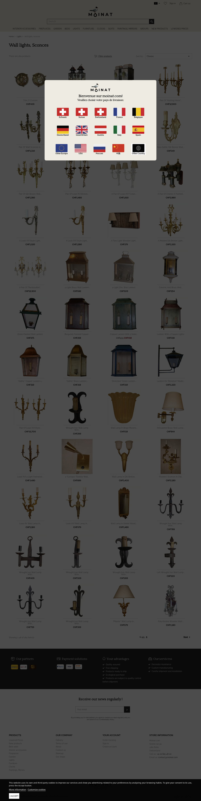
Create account (110, 747)
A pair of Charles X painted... (171, 194)
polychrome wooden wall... (170, 621)
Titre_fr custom (30, 100)
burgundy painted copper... (77, 334)
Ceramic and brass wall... (171, 287)
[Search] (100, 21)
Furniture (13, 763)
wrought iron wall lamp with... (77, 429)
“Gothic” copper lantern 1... (30, 381)
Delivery (59, 740)
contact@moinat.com (168, 757)
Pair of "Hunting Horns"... (171, 100)
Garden (12, 757)
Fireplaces (13, 753)
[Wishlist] (164, 3)
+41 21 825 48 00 (164, 754)
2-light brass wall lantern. (77, 287)
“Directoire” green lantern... (124, 381)
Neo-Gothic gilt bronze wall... (170, 147)
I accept (14, 796)
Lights (12, 760)
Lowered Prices (16, 740)
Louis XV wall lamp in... (30, 523)
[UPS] (33, 666)
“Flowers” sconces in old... (171, 477)
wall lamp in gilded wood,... (124, 523)
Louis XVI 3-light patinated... (30, 477)
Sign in (173, 3)
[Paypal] (61, 666)
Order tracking (109, 740)
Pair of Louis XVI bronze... (77, 194)
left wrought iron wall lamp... (171, 572)
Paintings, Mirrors (17, 770)
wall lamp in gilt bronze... (124, 477)
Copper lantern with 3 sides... (124, 334)
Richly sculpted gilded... (124, 147)
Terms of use (62, 743)
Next (187, 637)
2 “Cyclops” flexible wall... (77, 477)
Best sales (13, 747)
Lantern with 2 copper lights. (171, 334)
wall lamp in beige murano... (124, 428)
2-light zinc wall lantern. (124, 287)
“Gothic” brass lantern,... (77, 381)
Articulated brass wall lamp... (171, 428)
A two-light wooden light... (124, 241)
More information (17, 789)
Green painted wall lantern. (30, 334)
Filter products (103, 56)
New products (15, 743)
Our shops (60, 757)
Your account (111, 735)
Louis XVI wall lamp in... (77, 523)
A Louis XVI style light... (30, 241)
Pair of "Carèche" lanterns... (77, 100)
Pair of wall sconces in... (30, 147)
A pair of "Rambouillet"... (30, 287)
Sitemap (59, 753)
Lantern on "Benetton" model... (171, 381)
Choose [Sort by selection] (169, 56)
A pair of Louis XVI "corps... (124, 194)
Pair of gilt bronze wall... (30, 194)
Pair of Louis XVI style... (30, 428)
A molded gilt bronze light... (171, 241)
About (58, 747)
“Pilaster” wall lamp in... (124, 621)
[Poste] (15, 666)
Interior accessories (18, 750)
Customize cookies (37, 789)
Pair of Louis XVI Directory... (77, 147)
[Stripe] (70, 666)
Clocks (12, 767)
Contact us (61, 750)
